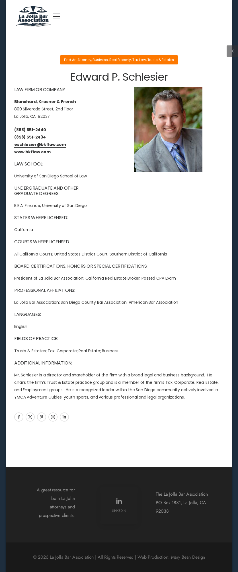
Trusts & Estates (160, 59)
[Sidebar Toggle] (232, 51)
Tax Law (139, 59)
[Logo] (33, 16)
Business (100, 59)
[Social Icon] (18, 417)
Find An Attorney (77, 59)
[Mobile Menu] (56, 16)
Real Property (120, 59)
